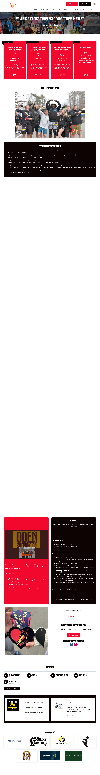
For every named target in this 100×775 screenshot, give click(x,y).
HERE (40, 165)
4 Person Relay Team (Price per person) (14, 56)
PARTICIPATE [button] (44, 9)
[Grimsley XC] (76, 683)
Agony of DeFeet (14, 683)
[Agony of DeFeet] (6, 683)
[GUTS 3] (29, 683)
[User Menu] (94, 3)
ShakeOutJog (13, 689)
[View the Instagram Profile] (75, 652)
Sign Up (72, 4)
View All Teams (11, 696)
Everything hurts (62, 683)
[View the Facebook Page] (71, 652)
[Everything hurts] (52, 683)
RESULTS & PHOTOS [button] (80, 9)
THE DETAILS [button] (56, 9)
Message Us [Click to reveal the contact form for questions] (73, 643)
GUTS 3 (34, 683)
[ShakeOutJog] (6, 689)
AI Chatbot (34, 9)
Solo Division (85, 55)
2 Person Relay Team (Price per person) (38, 56)
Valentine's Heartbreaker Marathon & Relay (50, 22)
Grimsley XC (83, 683)
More (91, 9)
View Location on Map (73, 624)
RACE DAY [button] (67, 9)
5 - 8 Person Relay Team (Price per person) (62, 56)
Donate (84, 4)
